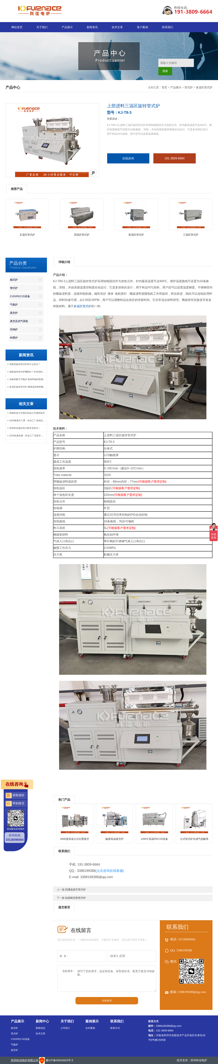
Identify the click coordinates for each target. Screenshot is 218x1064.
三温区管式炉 (190, 234)
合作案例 (90, 1028)
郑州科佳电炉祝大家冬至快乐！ (24, 428)
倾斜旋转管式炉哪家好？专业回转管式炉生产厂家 (28, 371)
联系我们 (167, 27)
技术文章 (117, 27)
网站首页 (16, 27)
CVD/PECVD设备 (20, 296)
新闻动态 (40, 1028)
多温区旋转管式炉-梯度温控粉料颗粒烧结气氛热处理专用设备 (28, 387)
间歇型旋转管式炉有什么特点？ (24, 364)
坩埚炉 (14, 329)
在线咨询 (128, 158)
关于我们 (42, 27)
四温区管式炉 (81, 234)
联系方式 (115, 1028)
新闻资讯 (92, 27)
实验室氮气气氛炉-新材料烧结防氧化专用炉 (28, 379)
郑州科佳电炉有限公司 (24, 1060)
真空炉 (14, 312)
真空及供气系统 (19, 321)
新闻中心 (42, 1021)
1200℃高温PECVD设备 (154, 838)
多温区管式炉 (204, 87)
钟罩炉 (14, 337)
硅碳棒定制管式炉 (75, 897)
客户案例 (142, 27)
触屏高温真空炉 (115, 838)
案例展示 (92, 1021)
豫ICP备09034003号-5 (59, 1060)
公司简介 (65, 1028)
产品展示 (67, 27)
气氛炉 (14, 304)
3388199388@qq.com (192, 992)
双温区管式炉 (136, 234)
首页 (164, 87)
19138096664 (186, 939)
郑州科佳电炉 (199, 1060)
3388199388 (184, 950)
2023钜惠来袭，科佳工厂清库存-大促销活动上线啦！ (28, 435)
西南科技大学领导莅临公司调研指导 (27, 413)
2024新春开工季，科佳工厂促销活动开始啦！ (28, 420)
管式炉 (188, 87)
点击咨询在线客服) (110, 871)
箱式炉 (14, 279)
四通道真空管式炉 (75, 889)
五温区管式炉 (27, 234)
